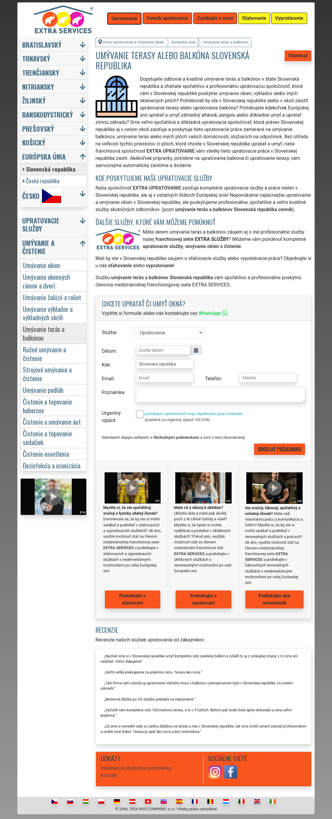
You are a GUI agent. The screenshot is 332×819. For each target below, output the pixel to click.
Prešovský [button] (38, 128)
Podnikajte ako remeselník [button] (274, 599)
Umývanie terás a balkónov (43, 333)
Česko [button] (41, 196)
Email (108, 378)
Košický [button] (33, 142)
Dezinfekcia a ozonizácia (51, 465)
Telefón (213, 378)
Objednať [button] (298, 55)
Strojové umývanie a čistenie (47, 373)
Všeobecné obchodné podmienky (136, 768)
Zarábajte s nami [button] (215, 18)
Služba (109, 332)
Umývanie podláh (43, 390)
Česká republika (41, 180)
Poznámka (113, 392)
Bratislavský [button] (41, 44)
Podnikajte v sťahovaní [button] (132, 599)
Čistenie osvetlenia (46, 454)
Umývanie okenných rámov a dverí (46, 281)
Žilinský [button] (34, 100)
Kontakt (109, 775)
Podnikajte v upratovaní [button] (203, 599)
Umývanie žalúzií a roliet (52, 297)
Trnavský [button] (36, 58)
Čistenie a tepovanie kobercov (47, 405)
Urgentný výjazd (111, 416)
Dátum (109, 351)
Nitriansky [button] (38, 86)
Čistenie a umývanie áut (52, 421)
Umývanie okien (41, 265)
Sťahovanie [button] (254, 18)
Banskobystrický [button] (47, 114)
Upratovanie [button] (124, 18)
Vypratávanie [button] (289, 18)
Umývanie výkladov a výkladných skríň (48, 313)
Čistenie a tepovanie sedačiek (47, 437)
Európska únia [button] (44, 156)
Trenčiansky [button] (40, 72)
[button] (54, 225)
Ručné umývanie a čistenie (44, 353)
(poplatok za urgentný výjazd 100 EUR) (177, 419)
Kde (106, 365)
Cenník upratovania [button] (167, 18)
